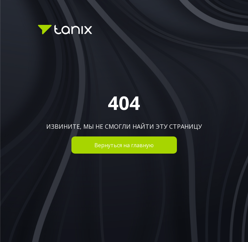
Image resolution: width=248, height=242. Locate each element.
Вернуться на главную (124, 145)
